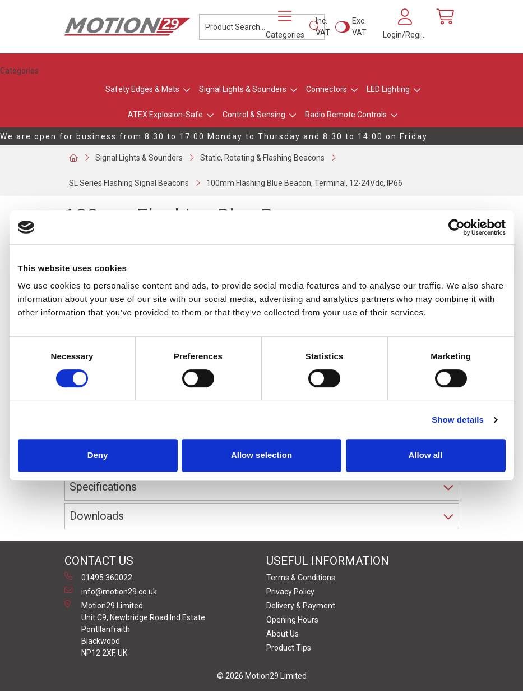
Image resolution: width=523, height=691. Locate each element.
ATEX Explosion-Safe (165, 114)
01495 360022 (98, 577)
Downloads (97, 516)
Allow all (426, 455)
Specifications (103, 487)
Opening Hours (292, 619)
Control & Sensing (254, 114)
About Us (282, 633)
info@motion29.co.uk (110, 591)
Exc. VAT (359, 26)
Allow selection (261, 455)
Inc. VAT (323, 26)
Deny (97, 455)
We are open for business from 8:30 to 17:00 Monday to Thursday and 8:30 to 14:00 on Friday (214, 136)
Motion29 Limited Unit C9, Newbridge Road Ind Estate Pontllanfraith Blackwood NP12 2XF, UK (134, 628)
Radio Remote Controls (346, 114)
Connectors (326, 89)
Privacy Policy (290, 591)
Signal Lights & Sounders (242, 89)
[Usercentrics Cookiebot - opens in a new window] (457, 227)
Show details (458, 419)
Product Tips (288, 647)
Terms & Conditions (300, 577)
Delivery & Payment (300, 605)
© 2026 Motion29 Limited (262, 675)
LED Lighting (388, 89)
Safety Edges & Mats (142, 89)
